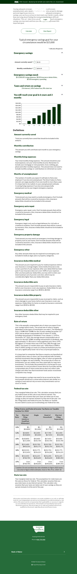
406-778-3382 (41, 539)
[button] (38, 53)
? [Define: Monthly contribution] (34, 68)
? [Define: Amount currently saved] (34, 62)
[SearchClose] (34, 19)
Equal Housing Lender (39, 564)
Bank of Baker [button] (16, 552)
